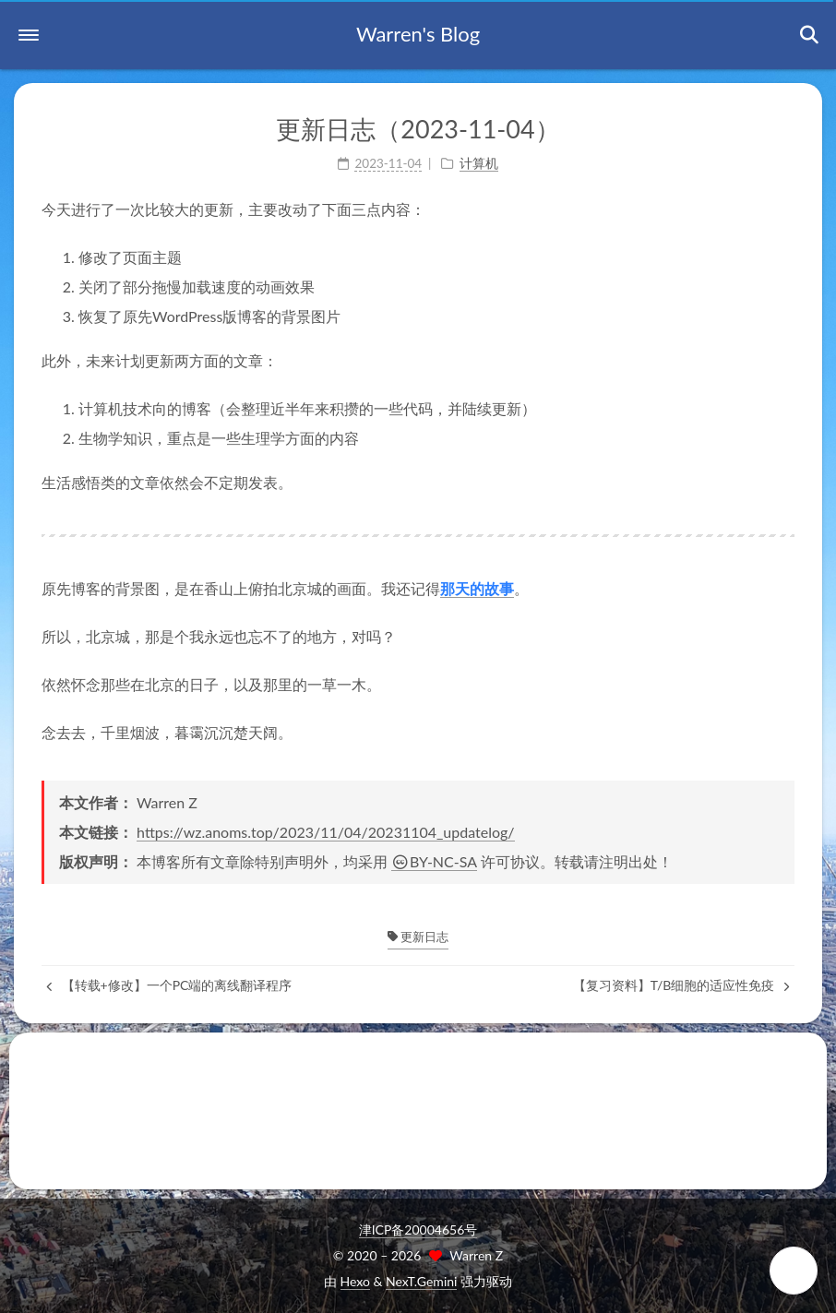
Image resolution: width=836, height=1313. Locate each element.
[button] (28, 35)
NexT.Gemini (421, 1281)
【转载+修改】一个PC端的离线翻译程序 (169, 985)
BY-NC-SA (434, 861)
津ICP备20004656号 (418, 1229)
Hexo (355, 1281)
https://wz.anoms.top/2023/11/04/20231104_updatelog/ (325, 832)
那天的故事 (477, 588)
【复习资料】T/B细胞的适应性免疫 (681, 985)
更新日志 (418, 936)
